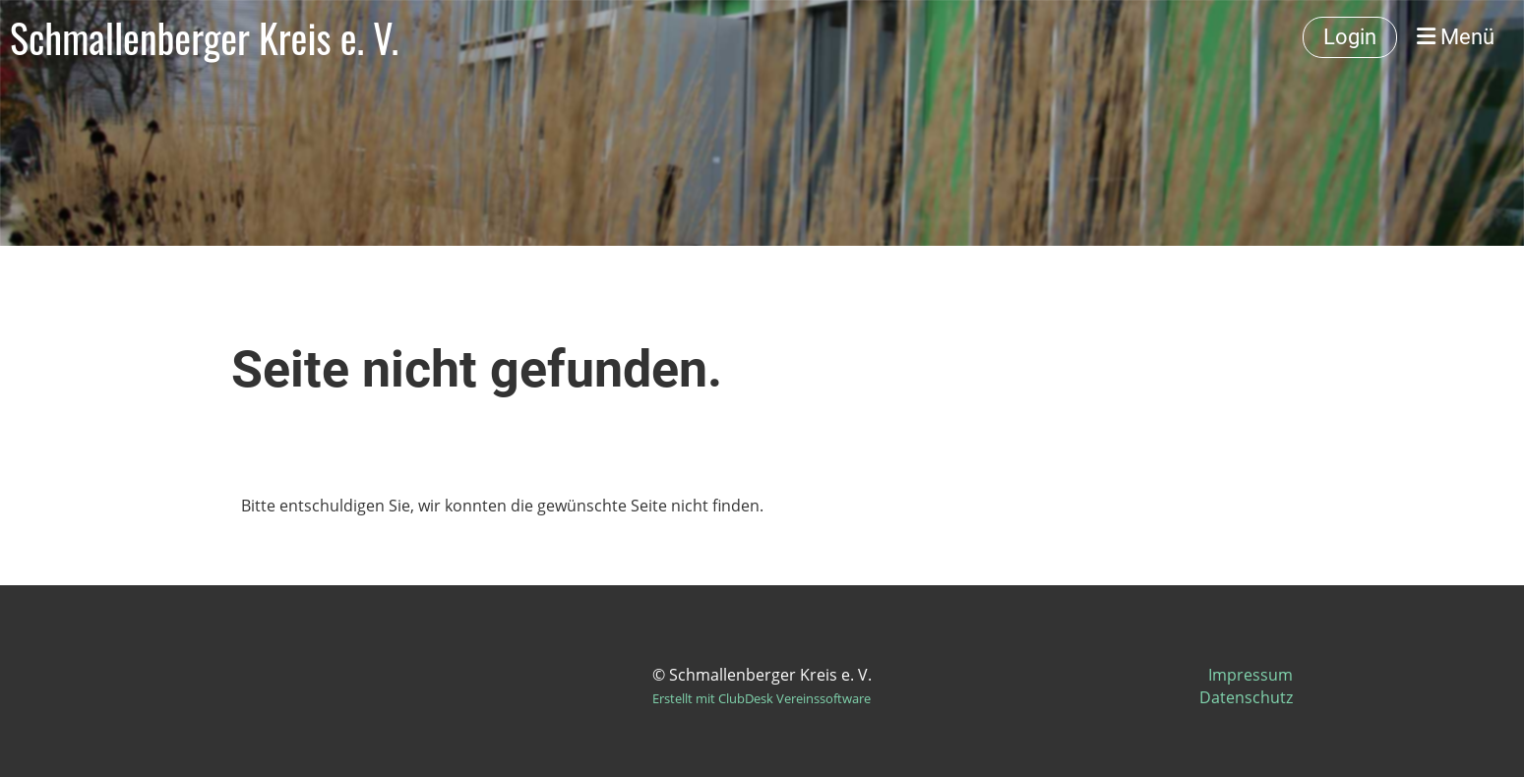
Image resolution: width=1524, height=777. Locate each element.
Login (1349, 37)
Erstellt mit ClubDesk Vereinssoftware (761, 698)
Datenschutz (1246, 697)
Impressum (1250, 675)
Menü (1455, 37)
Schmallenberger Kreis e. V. (204, 37)
